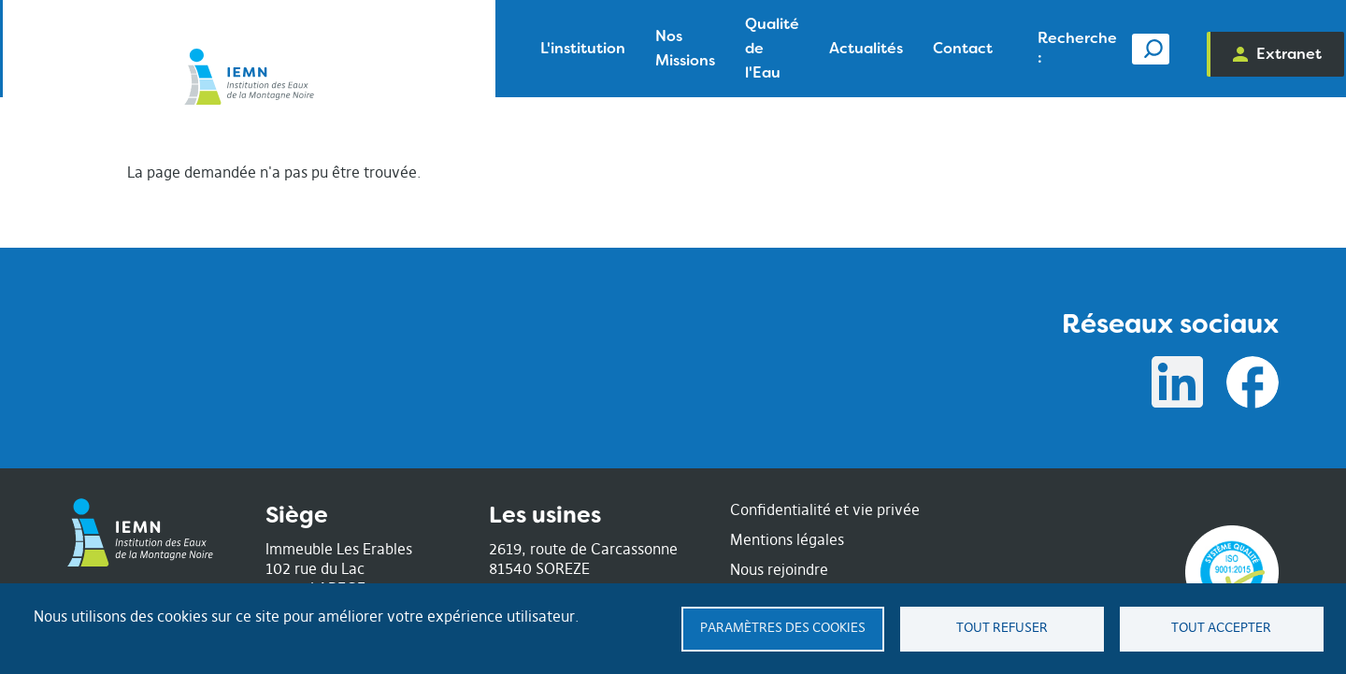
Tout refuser (1002, 628)
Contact (800, 48)
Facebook (1252, 382)
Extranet (1245, 54)
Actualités (703, 48)
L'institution (333, 48)
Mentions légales (787, 539)
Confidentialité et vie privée (825, 509)
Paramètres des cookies (783, 628)
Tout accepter (1221, 628)
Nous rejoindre (779, 569)
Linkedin (1178, 382)
